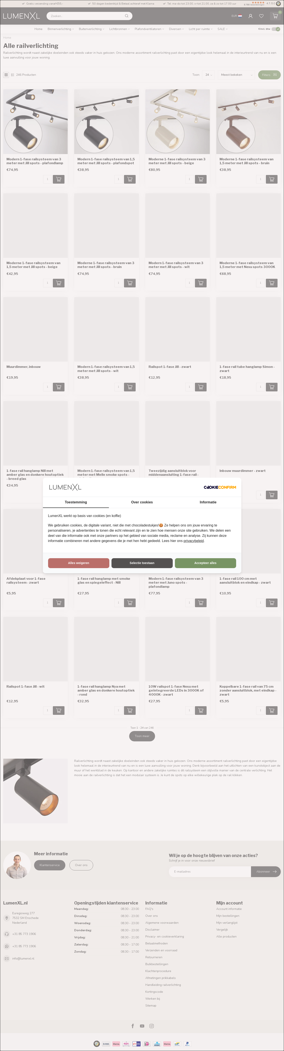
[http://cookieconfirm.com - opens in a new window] (220, 487)
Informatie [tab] (208, 502)
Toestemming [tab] (76, 502)
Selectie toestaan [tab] (142, 563)
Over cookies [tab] (142, 502)
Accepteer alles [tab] (205, 563)
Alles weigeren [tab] (78, 563)
